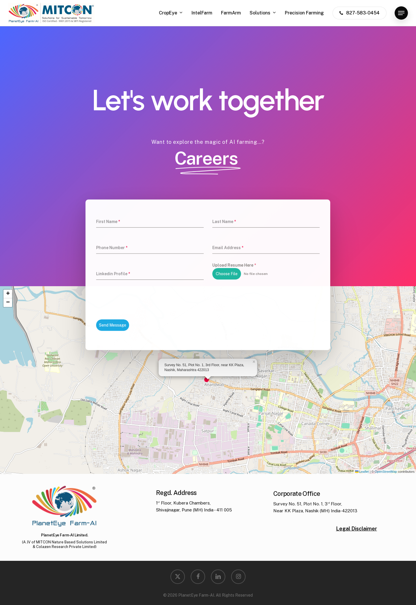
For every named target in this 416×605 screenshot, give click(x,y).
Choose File (222, 274)
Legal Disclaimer (356, 541)
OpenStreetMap (386, 471)
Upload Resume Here (228, 267)
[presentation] (154, 295)
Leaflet (362, 471)
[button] (401, 13)
